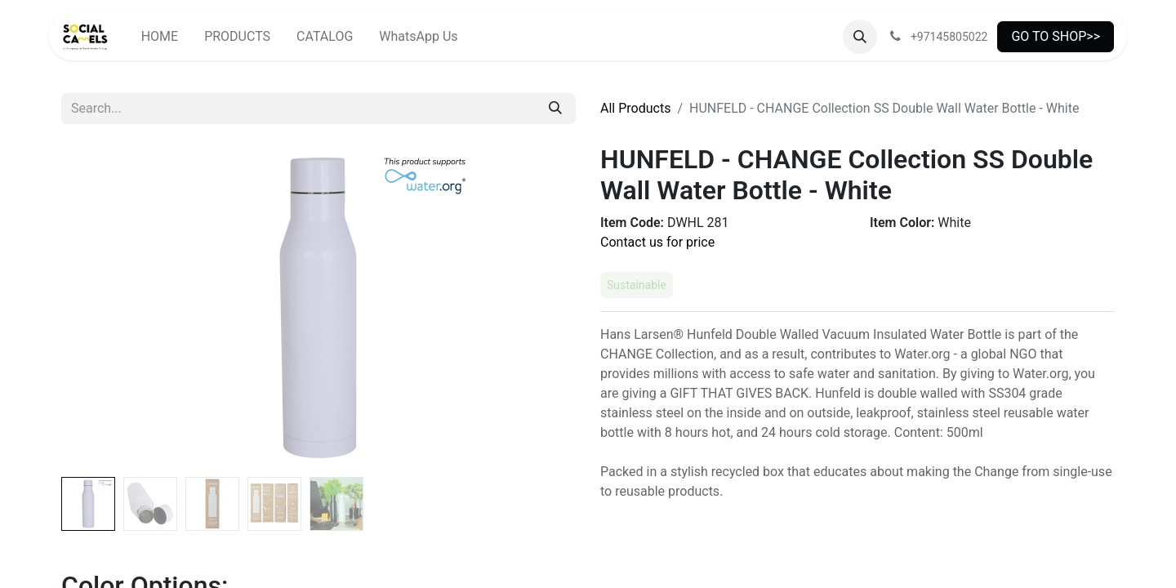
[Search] (555, 108)
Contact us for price (657, 242)
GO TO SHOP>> (1055, 36)
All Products (635, 108)
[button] (860, 37)
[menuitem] (159, 36)
